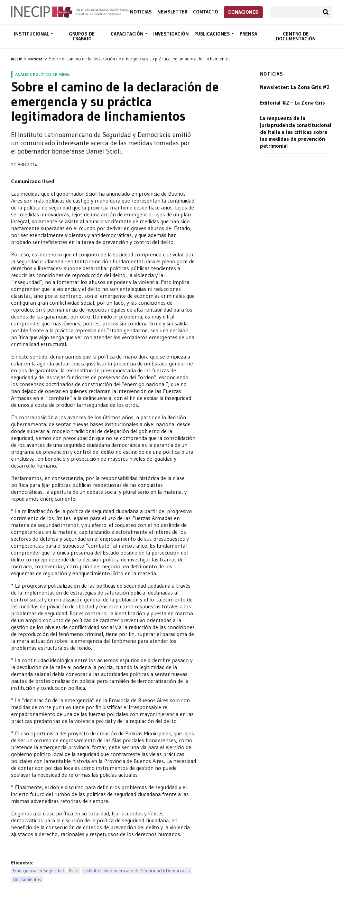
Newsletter (172, 12)
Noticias (141, 12)
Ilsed (73, 871)
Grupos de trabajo (82, 36)
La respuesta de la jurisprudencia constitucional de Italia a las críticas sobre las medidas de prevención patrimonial (296, 132)
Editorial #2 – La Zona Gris (292, 102)
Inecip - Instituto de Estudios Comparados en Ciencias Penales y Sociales (70, 11)
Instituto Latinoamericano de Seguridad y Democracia (136, 871)
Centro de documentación (296, 36)
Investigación (171, 34)
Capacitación (128, 34)
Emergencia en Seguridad (38, 871)
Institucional (32, 34)
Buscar (326, 12)
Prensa (248, 34)
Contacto (205, 12)
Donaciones (243, 12)
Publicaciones (212, 34)
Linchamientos (27, 879)
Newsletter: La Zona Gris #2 (295, 87)
